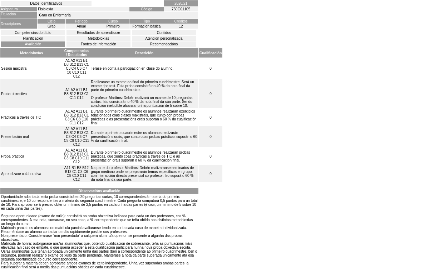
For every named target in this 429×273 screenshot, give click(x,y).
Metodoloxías (98, 38)
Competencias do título (33, 33)
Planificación (33, 38)
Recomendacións (164, 44)
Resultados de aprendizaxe (98, 33)
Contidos (164, 33)
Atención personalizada (164, 38)
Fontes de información (98, 44)
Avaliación (33, 44)
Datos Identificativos (46, 3)
